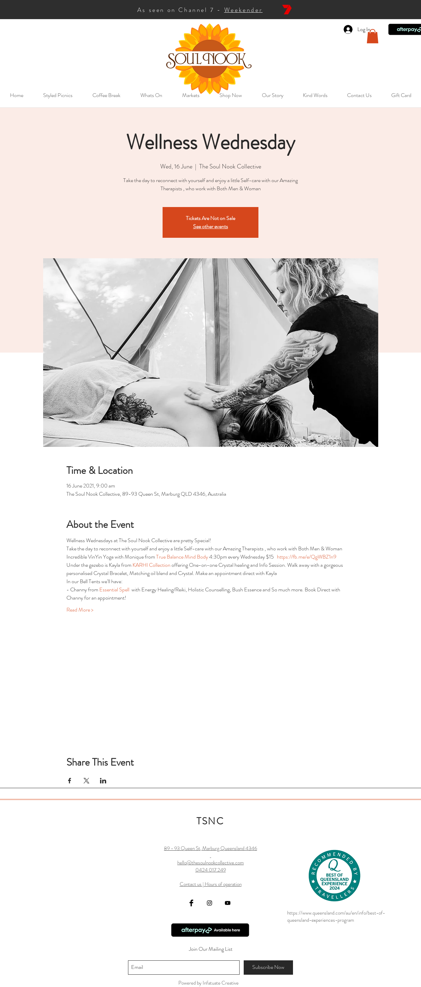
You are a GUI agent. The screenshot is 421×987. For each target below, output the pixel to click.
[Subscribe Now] (268, 967)
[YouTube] (227, 903)
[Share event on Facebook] (69, 780)
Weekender (243, 9)
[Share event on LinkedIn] (103, 780)
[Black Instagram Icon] (209, 903)
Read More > (79, 610)
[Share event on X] (86, 780)
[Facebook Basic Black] (191, 903)
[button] (373, 36)
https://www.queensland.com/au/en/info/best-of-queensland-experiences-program (336, 916)
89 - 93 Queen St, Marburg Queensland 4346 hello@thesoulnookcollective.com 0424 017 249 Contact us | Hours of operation (210, 866)
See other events (210, 226)
